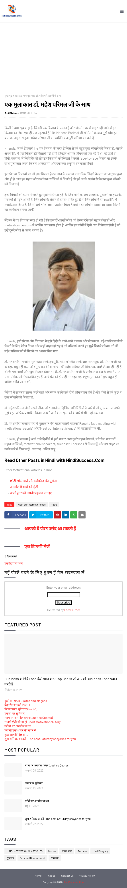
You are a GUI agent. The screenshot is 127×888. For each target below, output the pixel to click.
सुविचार (10, 858)
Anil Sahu (11, 113)
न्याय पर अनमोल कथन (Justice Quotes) (28, 717)
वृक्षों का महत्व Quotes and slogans (25, 701)
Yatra (18, 95)
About (51, 875)
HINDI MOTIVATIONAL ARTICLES (25, 851)
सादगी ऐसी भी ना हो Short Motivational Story (32, 722)
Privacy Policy (87, 875)
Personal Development (32, 858)
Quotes (52, 851)
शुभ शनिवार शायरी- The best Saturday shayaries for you (40, 739)
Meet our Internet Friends (32, 504)
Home (38, 875)
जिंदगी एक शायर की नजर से (20, 730)
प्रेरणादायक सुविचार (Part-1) (20, 709)
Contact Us (67, 875)
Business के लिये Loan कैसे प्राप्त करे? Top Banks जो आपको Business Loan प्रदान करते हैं (60, 681)
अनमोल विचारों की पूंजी (24, 487)
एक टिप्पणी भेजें (13, 563)
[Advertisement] (63, 56)
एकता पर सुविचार (14, 713)
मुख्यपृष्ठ (8, 95)
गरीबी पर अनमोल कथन (17, 726)
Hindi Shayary (100, 851)
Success (82, 851)
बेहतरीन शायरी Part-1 (17, 705)
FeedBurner (72, 610)
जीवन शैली (67, 851)
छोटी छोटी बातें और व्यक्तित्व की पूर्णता (33, 481)
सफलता (55, 858)
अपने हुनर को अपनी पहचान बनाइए (31, 493)
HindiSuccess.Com (73, 882)
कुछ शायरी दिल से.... (16, 734)
